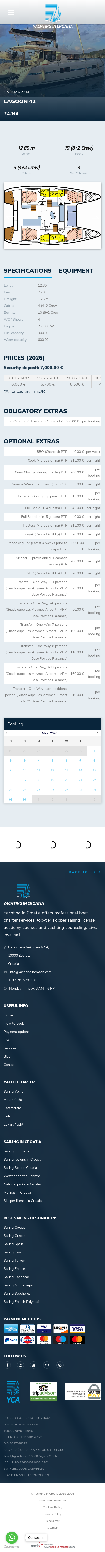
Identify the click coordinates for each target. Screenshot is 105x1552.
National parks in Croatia (22, 1184)
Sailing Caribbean (17, 1277)
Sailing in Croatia (16, 1151)
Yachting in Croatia (53, 26)
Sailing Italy (12, 1252)
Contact (10, 1065)
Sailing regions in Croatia (22, 1159)
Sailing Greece (14, 1235)
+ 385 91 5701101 (22, 980)
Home (8, 1015)
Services (10, 1048)
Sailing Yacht (13, 1091)
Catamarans (13, 1108)
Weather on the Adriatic (22, 1176)
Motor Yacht (13, 1099)
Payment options (16, 1031)
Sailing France (14, 1268)
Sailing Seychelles (17, 1293)
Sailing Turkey (14, 1260)
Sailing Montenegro (18, 1285)
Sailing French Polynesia (22, 1301)
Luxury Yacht (13, 1124)
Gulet (8, 1116)
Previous (10, 215)
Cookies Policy (52, 1507)
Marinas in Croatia (17, 1192)
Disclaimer (52, 1521)
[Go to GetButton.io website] (11, 1547)
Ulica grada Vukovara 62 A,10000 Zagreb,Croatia (28, 955)
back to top (85, 872)
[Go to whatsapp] (12, 1538)
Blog (7, 1056)
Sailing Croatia (14, 1227)
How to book (14, 1023)
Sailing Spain (13, 1244)
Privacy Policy (52, 1514)
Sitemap (52, 1528)
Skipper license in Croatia (23, 1200)
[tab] (76, 271)
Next (95, 215)
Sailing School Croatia (20, 1167)
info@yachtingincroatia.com (31, 972)
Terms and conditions (52, 1500)
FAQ (7, 1040)
